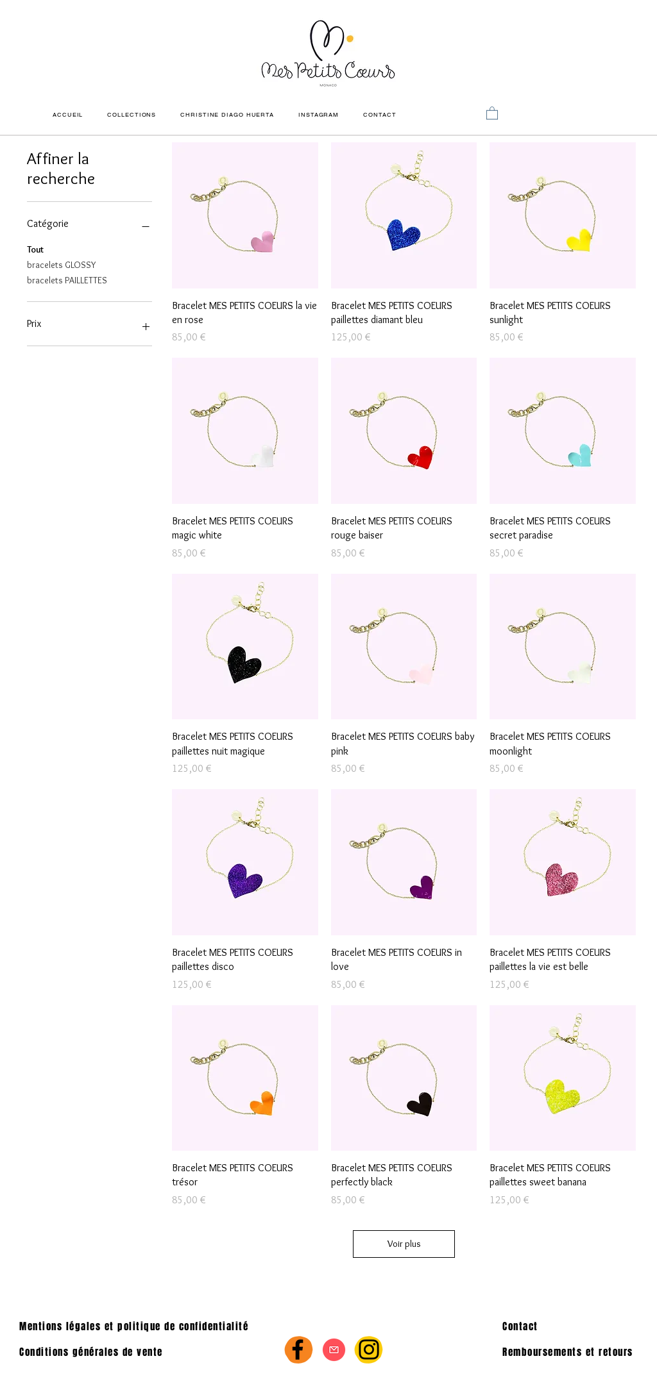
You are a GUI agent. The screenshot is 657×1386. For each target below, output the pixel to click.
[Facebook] (297, 1349)
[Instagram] (368, 1349)
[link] (492, 112)
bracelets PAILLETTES (67, 279)
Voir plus (404, 1243)
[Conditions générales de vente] (101, 1352)
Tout (35, 248)
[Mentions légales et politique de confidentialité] (147, 1326)
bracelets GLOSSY (61, 264)
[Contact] (567, 1326)
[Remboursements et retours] (572, 1352)
